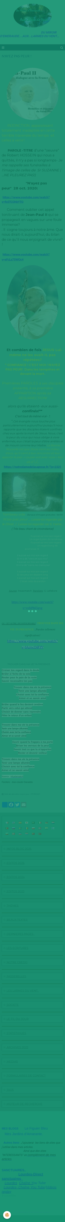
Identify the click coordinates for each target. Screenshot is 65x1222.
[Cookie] (7, 1215)
